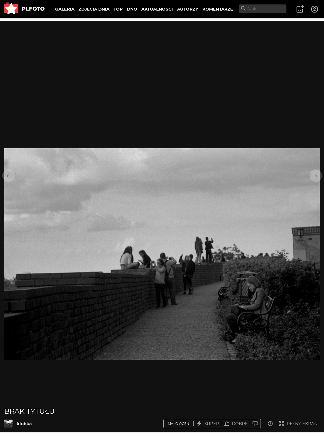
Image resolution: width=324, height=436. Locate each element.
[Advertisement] (162, 60)
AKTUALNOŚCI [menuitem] (157, 9)
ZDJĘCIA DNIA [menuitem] (93, 9)
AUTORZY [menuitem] (187, 9)
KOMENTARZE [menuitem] (217, 9)
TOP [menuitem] (118, 9)
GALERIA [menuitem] (64, 9)
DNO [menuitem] (132, 9)
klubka (24, 423)
